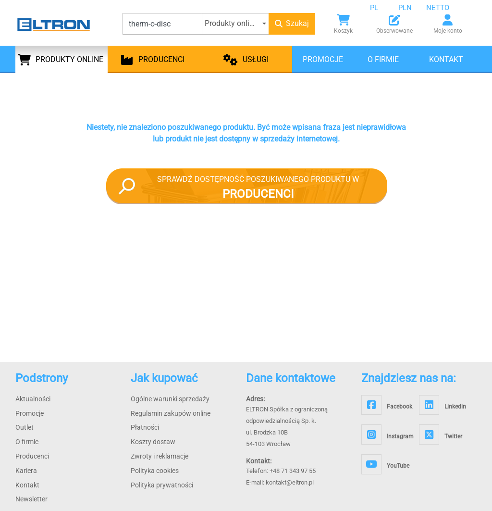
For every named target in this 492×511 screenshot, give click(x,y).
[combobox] (381, 7)
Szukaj (292, 23)
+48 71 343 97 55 (293, 470)
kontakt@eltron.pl (290, 482)
